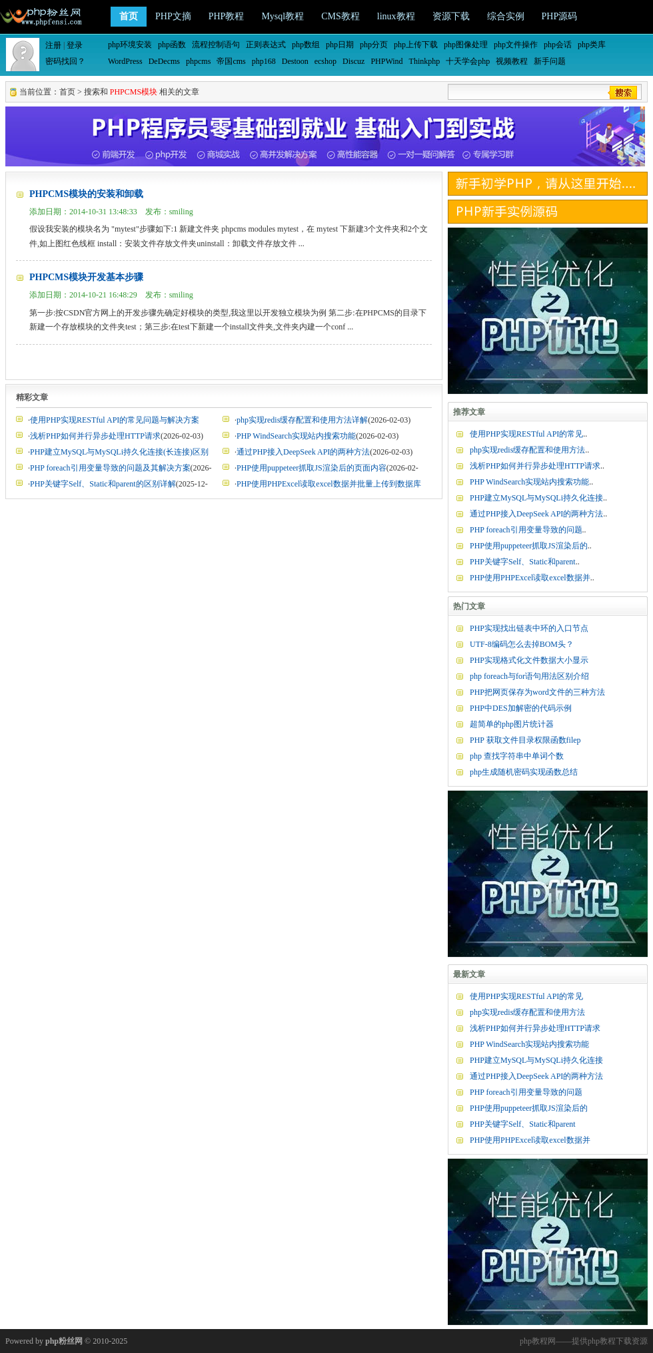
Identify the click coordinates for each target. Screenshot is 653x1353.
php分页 (374, 44)
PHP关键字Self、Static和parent (523, 561)
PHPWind (386, 61)
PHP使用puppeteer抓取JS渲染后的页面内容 (311, 468)
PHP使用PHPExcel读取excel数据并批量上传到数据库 (329, 483)
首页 (128, 16)
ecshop (325, 61)
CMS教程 (340, 16)
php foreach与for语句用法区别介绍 (529, 676)
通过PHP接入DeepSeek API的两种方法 (303, 452)
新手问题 (550, 61)
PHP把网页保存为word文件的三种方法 (537, 692)
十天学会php (468, 61)
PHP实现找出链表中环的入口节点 (529, 628)
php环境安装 (130, 44)
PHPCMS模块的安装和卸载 (86, 194)
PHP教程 (227, 16)
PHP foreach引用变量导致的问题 (526, 529)
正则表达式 (266, 44)
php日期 (340, 44)
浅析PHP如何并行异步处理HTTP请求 (95, 436)
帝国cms (231, 61)
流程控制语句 (216, 44)
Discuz (353, 61)
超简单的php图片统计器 (512, 724)
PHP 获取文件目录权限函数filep (525, 740)
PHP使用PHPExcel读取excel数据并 (530, 577)
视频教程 (512, 61)
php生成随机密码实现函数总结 (524, 772)
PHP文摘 (173, 16)
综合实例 (505, 16)
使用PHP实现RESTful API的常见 (526, 434)
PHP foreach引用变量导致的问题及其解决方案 (110, 468)
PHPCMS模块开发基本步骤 (86, 277)
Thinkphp (424, 61)
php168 (264, 61)
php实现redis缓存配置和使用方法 (527, 450)
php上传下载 (416, 44)
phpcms (198, 61)
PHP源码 (560, 16)
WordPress (125, 61)
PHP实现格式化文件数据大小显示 (529, 660)
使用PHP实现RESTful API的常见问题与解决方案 (114, 420)
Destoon (295, 61)
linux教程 (396, 16)
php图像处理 (466, 44)
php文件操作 (516, 44)
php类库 (592, 44)
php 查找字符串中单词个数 (517, 756)
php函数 (172, 44)
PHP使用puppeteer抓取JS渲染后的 (529, 545)
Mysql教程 (282, 16)
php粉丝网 (64, 1341)
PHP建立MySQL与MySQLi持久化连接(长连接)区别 (119, 452)
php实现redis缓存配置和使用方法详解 (302, 420)
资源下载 (451, 16)
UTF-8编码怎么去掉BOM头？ (522, 644)
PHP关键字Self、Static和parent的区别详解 (103, 483)
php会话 (558, 44)
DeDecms (164, 61)
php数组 (306, 44)
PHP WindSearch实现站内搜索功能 (296, 436)
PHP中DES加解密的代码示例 (521, 708)
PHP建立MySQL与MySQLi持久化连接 (536, 497)
